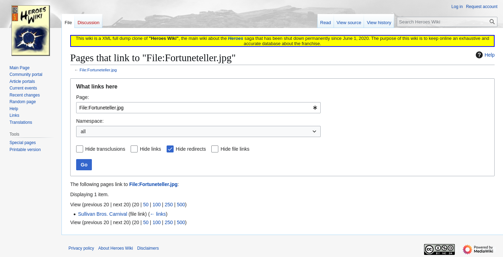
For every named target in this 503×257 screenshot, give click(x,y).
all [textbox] (83, 131)
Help (484, 54)
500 (181, 204)
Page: (82, 97)
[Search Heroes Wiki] (447, 22)
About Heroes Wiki (115, 248)
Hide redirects (191, 149)
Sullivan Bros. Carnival (102, 214)
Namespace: (90, 121)
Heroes (235, 38)
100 (157, 204)
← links (158, 214)
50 (146, 204)
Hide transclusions (105, 149)
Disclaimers (148, 248)
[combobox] (198, 107)
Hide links (150, 149)
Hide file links (234, 149)
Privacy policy (81, 248)
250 (169, 204)
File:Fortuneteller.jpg (98, 69)
